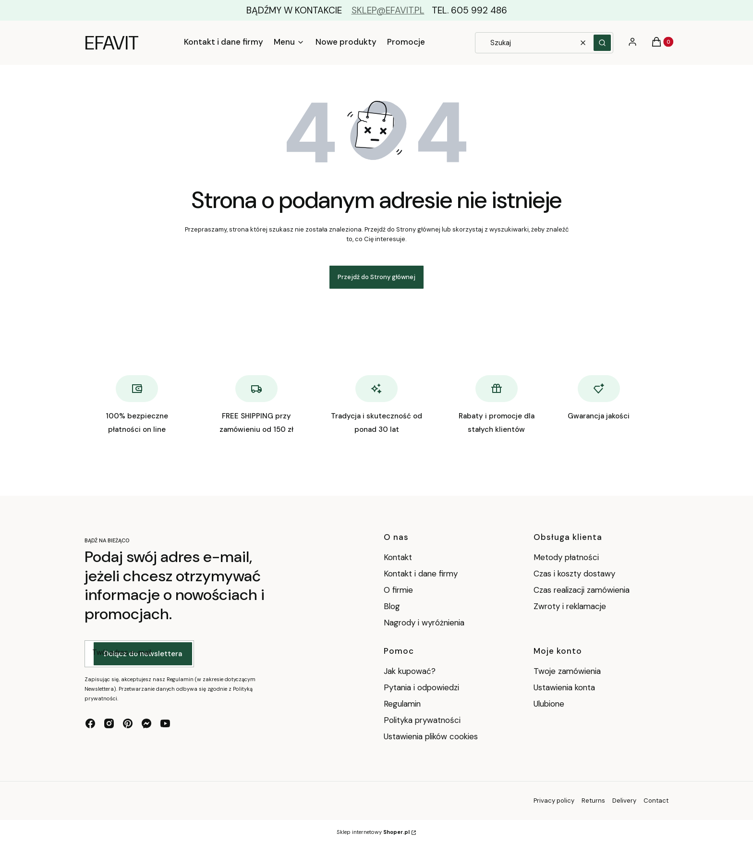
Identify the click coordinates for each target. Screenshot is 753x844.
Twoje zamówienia (567, 671)
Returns (593, 800)
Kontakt (398, 557)
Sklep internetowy (373, 832)
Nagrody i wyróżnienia (424, 622)
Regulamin (402, 703)
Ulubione (549, 703)
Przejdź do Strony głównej (376, 277)
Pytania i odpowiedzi (421, 687)
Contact (656, 800)
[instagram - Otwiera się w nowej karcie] (109, 723)
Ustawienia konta (564, 687)
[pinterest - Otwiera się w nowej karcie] (128, 723)
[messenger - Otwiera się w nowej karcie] (146, 723)
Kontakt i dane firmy (421, 573)
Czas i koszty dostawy (574, 573)
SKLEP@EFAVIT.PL (388, 10)
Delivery (624, 800)
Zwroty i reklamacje (570, 606)
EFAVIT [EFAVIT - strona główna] (112, 42)
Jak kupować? (410, 671)
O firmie (398, 590)
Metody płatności (566, 557)
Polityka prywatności (422, 720)
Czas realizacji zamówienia (582, 590)
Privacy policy (554, 800)
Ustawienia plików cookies (432, 736)
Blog (392, 606)
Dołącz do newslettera (143, 654)
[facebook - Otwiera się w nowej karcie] (90, 723)
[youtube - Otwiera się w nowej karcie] (165, 723)
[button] (602, 43)
